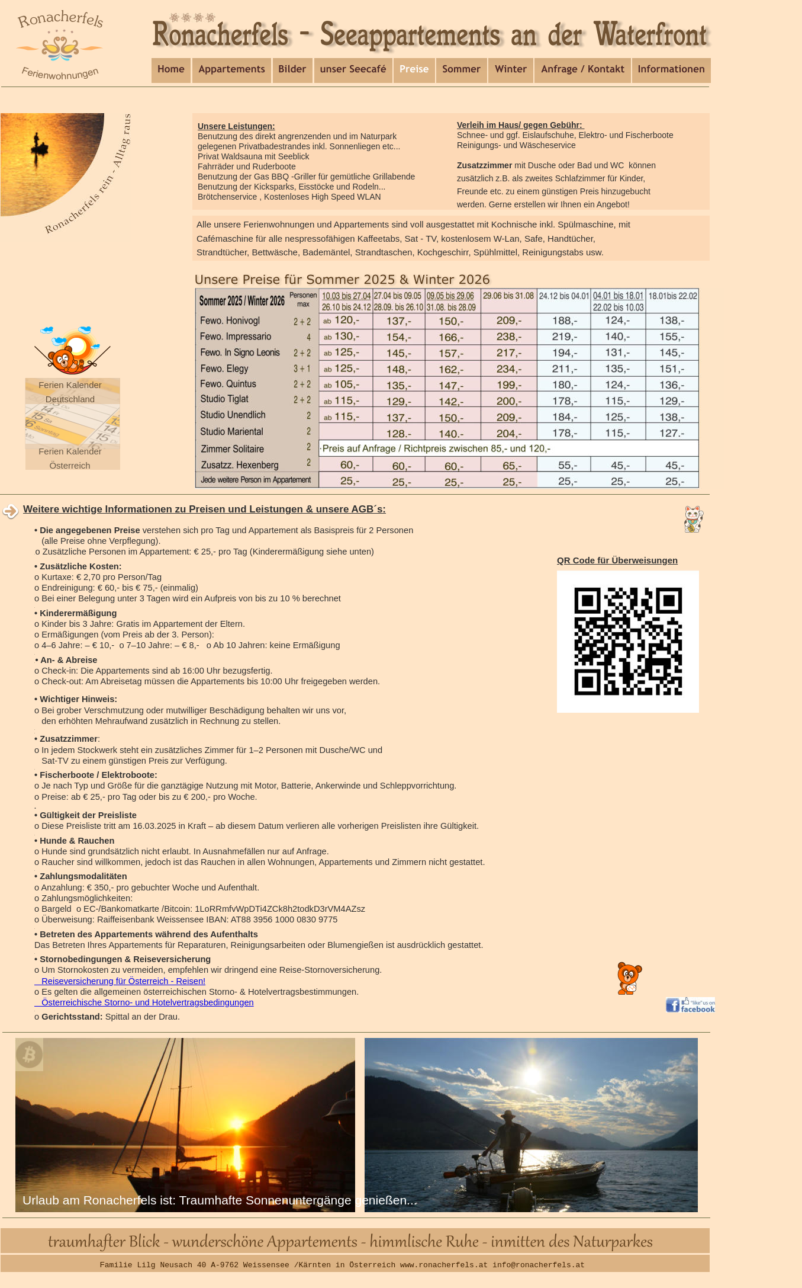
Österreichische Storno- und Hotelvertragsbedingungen (144, 1002)
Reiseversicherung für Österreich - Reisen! (119, 981)
